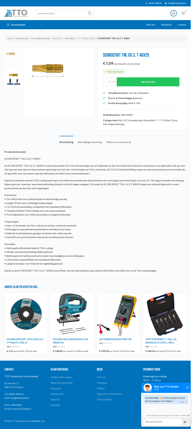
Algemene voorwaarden (109, 393)
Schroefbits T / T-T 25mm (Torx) (80, 38)
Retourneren (57, 393)
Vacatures (102, 382)
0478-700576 (155, 3)
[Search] (64, 13)
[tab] (66, 140)
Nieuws (101, 388)
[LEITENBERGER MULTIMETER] (118, 314)
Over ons (101, 377)
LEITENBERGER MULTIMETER (115, 339)
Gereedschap (22, 38)
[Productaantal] (109, 81)
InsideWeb (35, 421)
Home (10, 38)
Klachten (55, 405)
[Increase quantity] (113, 81)
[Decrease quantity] (105, 81)
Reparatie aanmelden (62, 382)
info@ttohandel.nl (177, 3)
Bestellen (148, 81)
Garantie (55, 399)
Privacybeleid (104, 399)
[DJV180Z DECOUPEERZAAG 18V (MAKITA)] (72, 314)
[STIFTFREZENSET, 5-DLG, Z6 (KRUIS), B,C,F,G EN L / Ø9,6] (164, 314)
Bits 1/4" (57, 38)
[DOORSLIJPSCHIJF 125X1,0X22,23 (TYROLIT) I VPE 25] (26, 314)
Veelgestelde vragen (61, 377)
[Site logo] (15, 12)
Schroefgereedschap (40, 38)
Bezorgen (56, 388)
